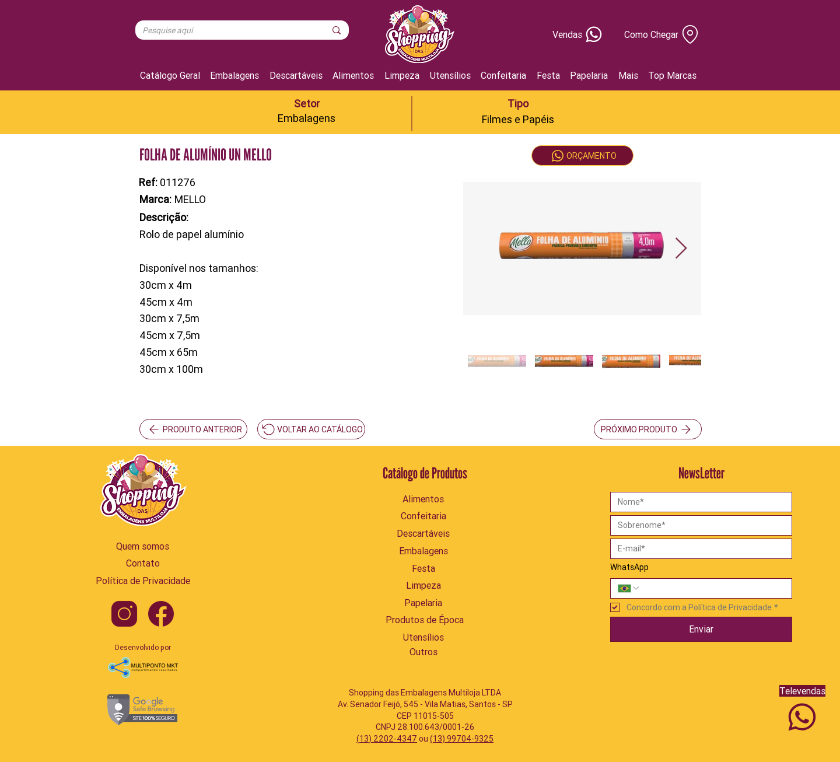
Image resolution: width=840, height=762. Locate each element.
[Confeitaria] (423, 516)
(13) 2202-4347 (386, 738)
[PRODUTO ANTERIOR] (193, 429)
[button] (628, 76)
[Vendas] (561, 34)
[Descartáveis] (423, 533)
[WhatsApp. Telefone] (712, 588)
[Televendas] (802, 711)
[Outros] (423, 651)
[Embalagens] (423, 551)
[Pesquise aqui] (225, 30)
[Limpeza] (423, 585)
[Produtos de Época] (424, 619)
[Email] (698, 548)
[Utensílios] (423, 637)
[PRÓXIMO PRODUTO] (648, 429)
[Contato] (142, 563)
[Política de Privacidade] (142, 580)
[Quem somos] (142, 546)
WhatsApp (629, 567)
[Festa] (423, 568)
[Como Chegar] (658, 34)
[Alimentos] (423, 499)
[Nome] (698, 502)
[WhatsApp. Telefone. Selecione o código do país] (629, 588)
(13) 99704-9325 (462, 738)
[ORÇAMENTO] (582, 155)
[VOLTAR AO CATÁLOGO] (311, 429)
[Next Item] (681, 248)
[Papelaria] (423, 602)
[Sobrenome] (698, 525)
